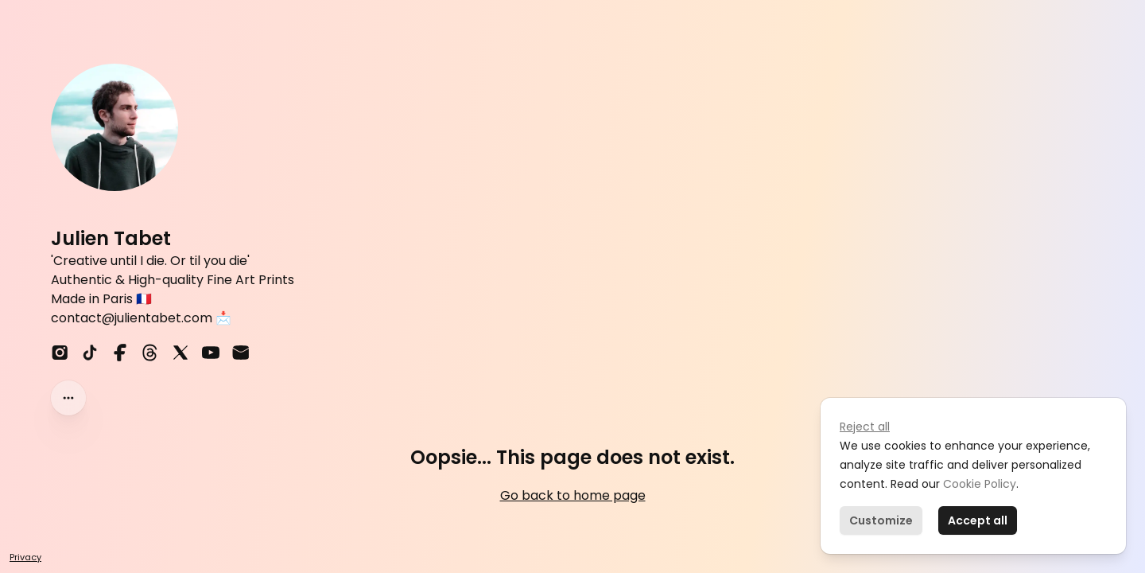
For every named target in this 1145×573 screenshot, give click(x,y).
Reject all (865, 427)
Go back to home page (573, 495)
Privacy (25, 557)
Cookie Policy (978, 484)
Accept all (977, 520)
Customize (881, 520)
